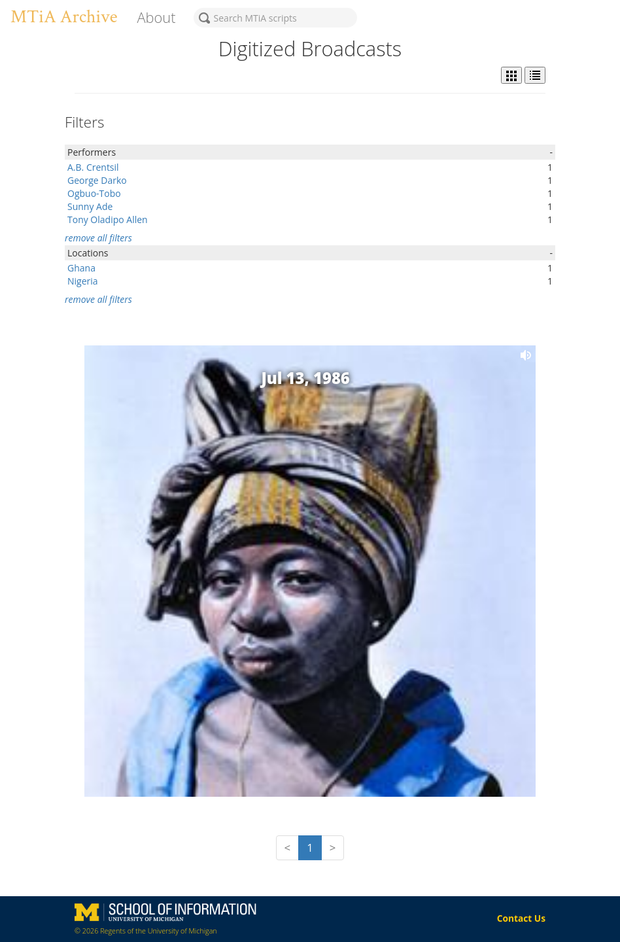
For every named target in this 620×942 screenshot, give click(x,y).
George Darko (97, 180)
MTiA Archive (63, 17)
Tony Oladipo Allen (107, 219)
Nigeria (82, 281)
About (156, 17)
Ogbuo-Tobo (94, 193)
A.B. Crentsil (93, 167)
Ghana (81, 268)
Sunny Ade (89, 206)
